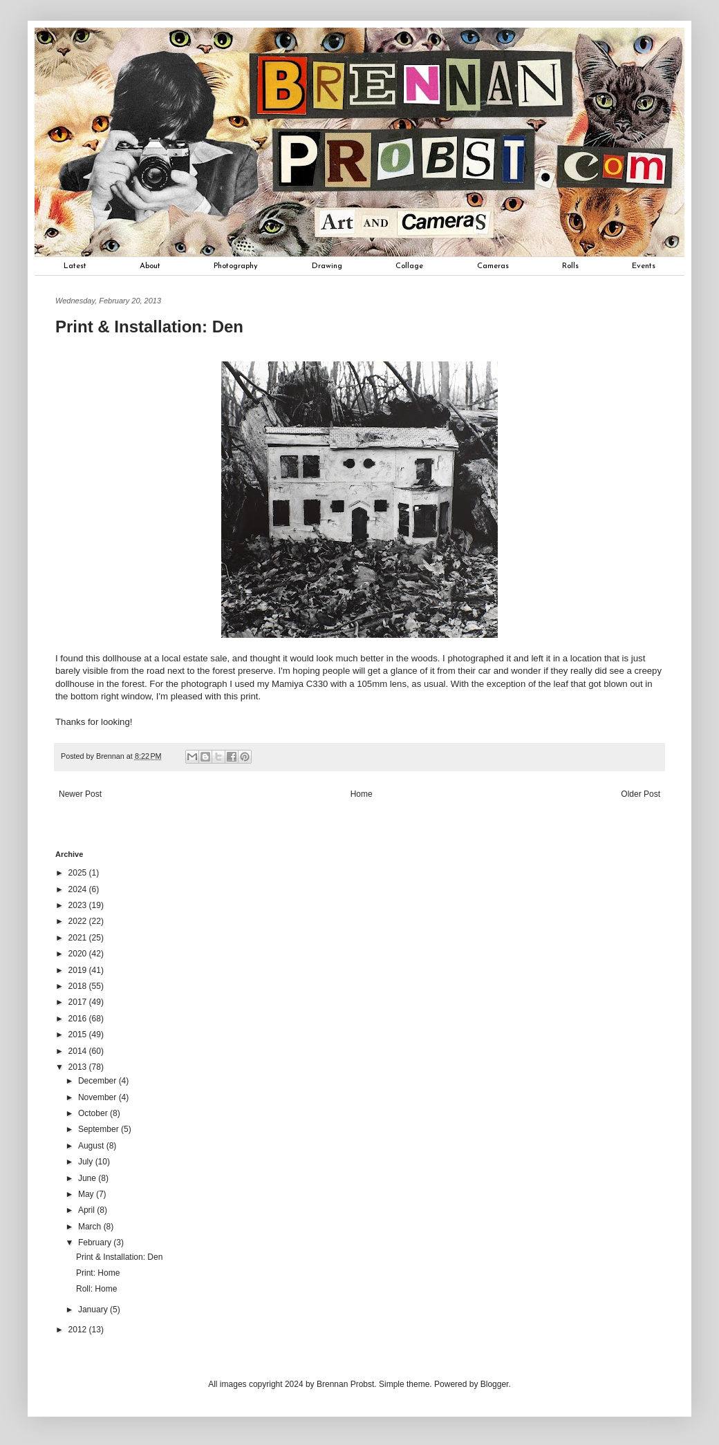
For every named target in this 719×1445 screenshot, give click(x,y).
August (92, 1146)
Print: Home (98, 1273)
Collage (409, 266)
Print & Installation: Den (119, 1257)
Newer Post (80, 794)
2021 (78, 938)
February (95, 1242)
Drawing (327, 266)
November (98, 1097)
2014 (78, 1051)
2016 (78, 1018)
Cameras (493, 266)
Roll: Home (96, 1289)
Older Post (640, 794)
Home (362, 794)
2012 (78, 1329)
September (99, 1129)
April (87, 1210)
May (87, 1194)
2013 (78, 1067)
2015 (78, 1034)
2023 (78, 905)
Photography (236, 266)
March (91, 1226)
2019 (78, 970)
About (150, 266)
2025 (78, 873)
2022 (78, 921)
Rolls (570, 266)
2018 (78, 986)
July (86, 1162)
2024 (78, 889)
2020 (78, 953)
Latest (75, 266)
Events (643, 266)
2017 (78, 1002)
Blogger (494, 1384)
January (94, 1309)
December (98, 1081)
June (88, 1178)
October (94, 1113)
